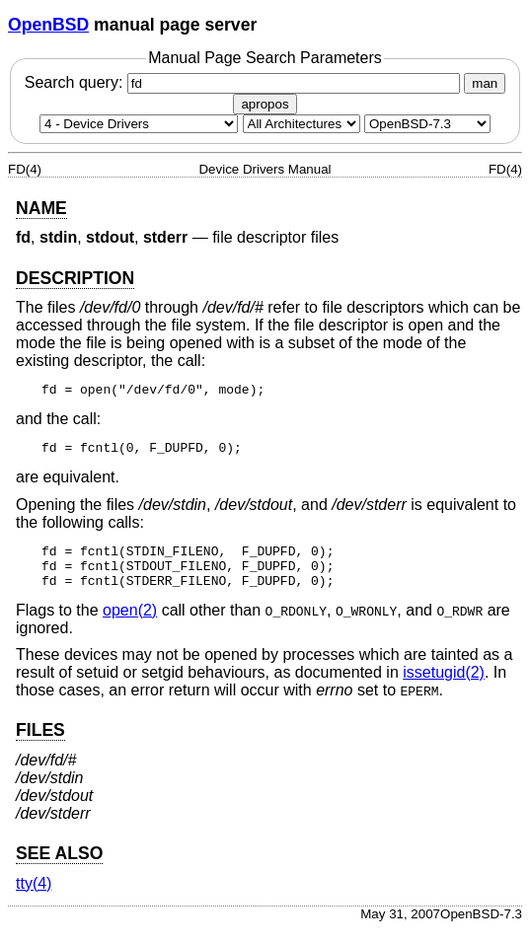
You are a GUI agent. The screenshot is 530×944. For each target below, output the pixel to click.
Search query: (245, 82)
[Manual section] (138, 123)
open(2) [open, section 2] (130, 625)
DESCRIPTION (75, 278)
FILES (40, 745)
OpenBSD (48, 25)
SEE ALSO (59, 868)
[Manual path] (427, 123)
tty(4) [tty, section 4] (33, 898)
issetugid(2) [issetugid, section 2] (444, 687)
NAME (41, 208)
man (484, 83)
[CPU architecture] (301, 123)
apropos (264, 104)
